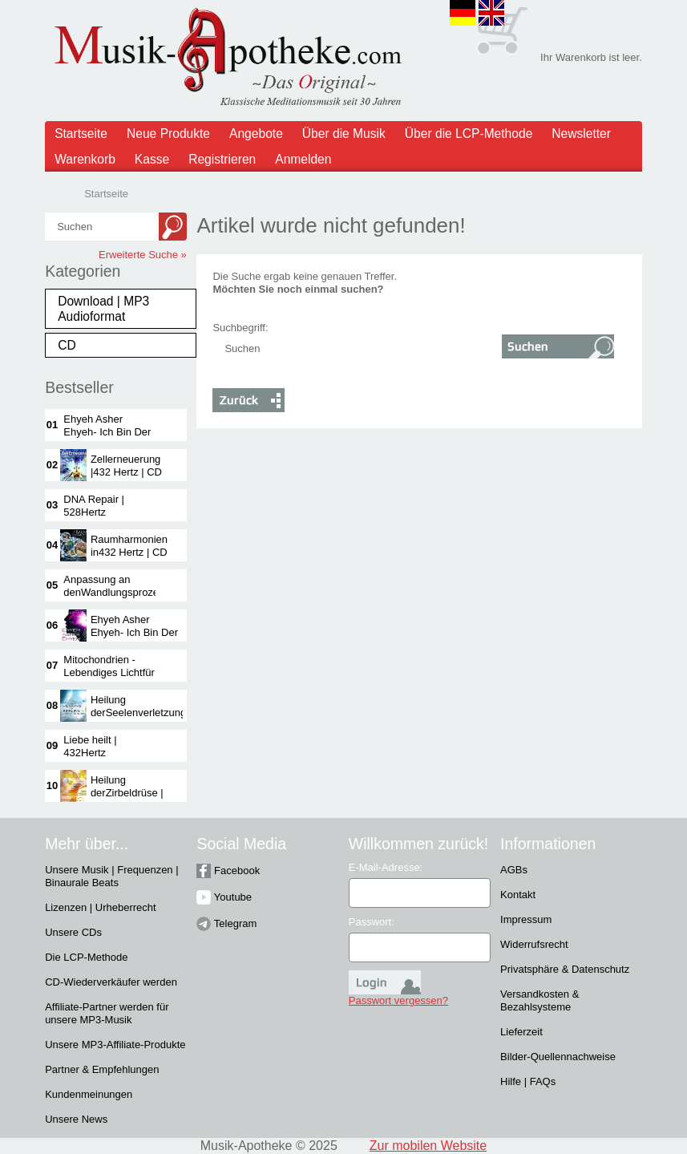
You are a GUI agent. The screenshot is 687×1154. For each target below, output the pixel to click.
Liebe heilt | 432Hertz (89, 746)
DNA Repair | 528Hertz (93, 505)
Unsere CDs (73, 932)
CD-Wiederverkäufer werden (111, 982)
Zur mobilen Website (428, 1145)
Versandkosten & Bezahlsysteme (539, 1000)
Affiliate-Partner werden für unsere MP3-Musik (106, 1013)
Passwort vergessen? (398, 1000)
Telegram (226, 923)
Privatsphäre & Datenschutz (564, 969)
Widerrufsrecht (534, 944)
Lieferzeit (521, 1032)
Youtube (224, 897)
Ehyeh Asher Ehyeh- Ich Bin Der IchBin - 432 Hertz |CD (134, 638)
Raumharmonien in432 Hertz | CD (129, 545)
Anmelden (303, 159)
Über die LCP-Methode (469, 133)
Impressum (526, 919)
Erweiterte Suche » (143, 255)
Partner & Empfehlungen (102, 1069)
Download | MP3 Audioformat (103, 308)
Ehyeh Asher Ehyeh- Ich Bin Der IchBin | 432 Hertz (107, 432)
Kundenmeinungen (88, 1094)
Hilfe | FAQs (528, 1081)
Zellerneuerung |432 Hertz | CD (126, 465)
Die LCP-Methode (86, 957)
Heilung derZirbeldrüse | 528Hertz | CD (127, 793)
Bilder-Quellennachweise (558, 1057)
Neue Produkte (168, 133)
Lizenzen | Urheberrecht (100, 907)
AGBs (513, 870)
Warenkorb (85, 159)
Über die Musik (344, 133)
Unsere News (76, 1119)
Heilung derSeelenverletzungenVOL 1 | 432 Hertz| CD (154, 712)
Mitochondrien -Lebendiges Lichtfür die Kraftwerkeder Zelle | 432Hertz (108, 679)
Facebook (228, 870)
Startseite (81, 133)
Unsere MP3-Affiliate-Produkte (115, 1045)
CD (67, 345)
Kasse (152, 159)
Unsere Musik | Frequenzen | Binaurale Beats (111, 876)
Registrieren (222, 159)
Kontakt (517, 895)
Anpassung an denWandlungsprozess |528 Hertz (116, 592)
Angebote (256, 133)
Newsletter (581, 133)
